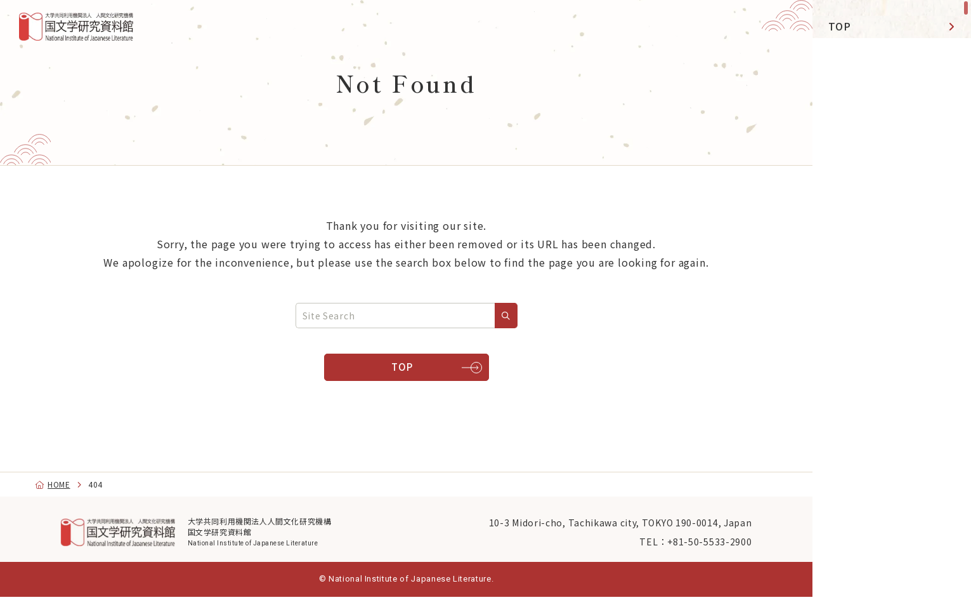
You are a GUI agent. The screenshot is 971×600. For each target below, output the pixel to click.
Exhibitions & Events (882, 144)
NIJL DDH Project (875, 109)
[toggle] (945, 221)
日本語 (860, 573)
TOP (839, 26)
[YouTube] (864, 419)
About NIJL (857, 332)
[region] (891, 300)
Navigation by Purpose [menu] (887, 381)
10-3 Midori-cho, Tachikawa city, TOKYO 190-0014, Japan (595, 522)
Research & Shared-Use (880, 68)
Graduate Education (880, 297)
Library (847, 179)
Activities (853, 262)
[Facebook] (893, 419)
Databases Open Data (872, 221)
